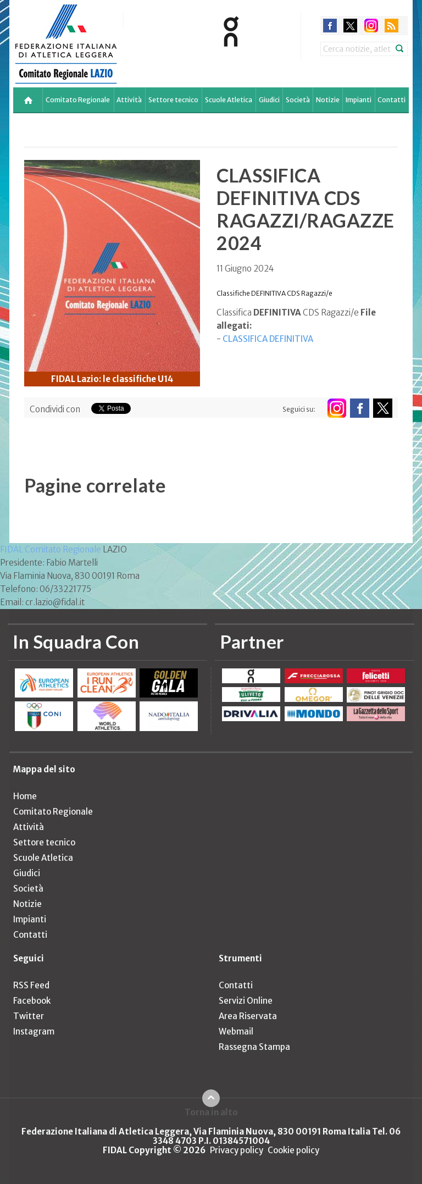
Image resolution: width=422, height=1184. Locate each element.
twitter (350, 25)
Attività (129, 100)
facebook (330, 25)
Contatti (391, 100)
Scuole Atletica (228, 100)
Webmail (236, 1031)
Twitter (28, 1016)
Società (298, 100)
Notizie (328, 100)
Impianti (358, 100)
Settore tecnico (173, 100)
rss (391, 25)
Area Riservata (248, 1016)
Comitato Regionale (78, 100)
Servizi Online (246, 1000)
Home (25, 796)
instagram (371, 25)
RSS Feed (31, 985)
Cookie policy (293, 1150)
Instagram (33, 1031)
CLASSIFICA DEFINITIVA (268, 339)
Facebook (32, 1000)
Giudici (269, 100)
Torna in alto (211, 1112)
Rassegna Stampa (254, 1047)
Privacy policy (236, 1150)
